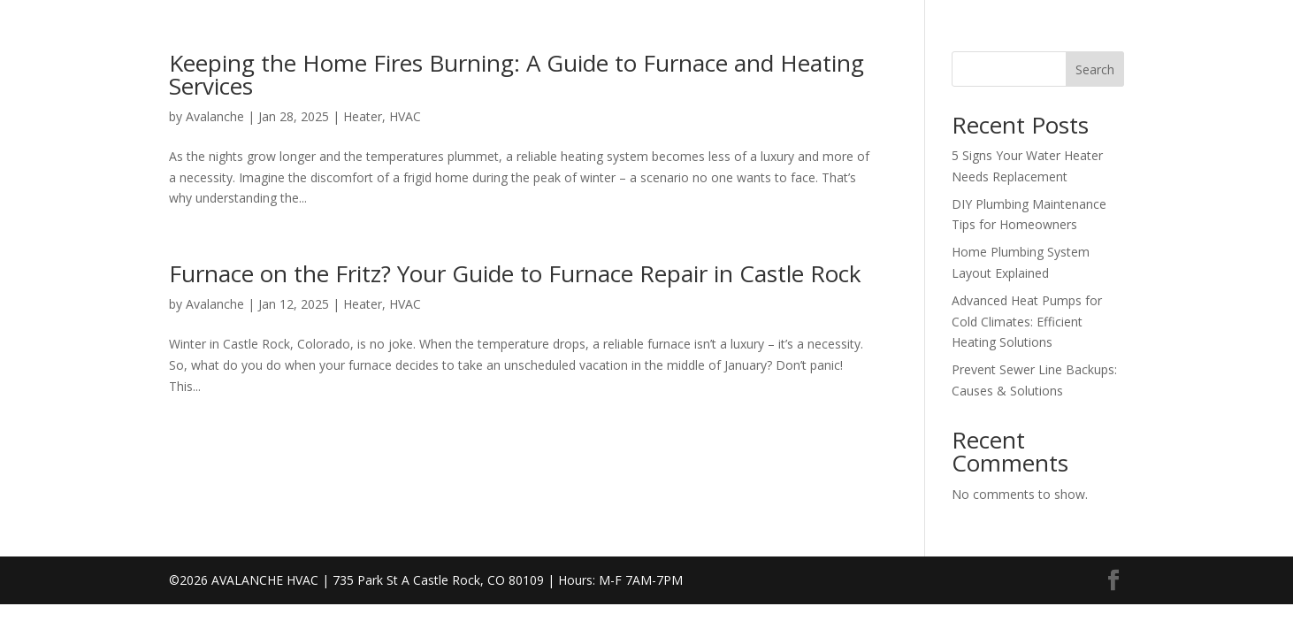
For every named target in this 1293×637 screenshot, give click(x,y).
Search (1094, 69)
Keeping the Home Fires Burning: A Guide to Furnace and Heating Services (516, 74)
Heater (362, 116)
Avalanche (215, 116)
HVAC (405, 116)
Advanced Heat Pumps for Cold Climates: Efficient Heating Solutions (1027, 321)
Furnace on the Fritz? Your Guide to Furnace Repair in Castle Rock (515, 273)
